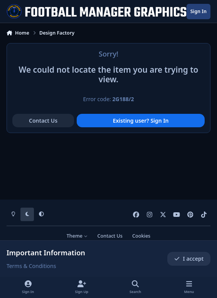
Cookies (141, 236)
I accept (189, 258)
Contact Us (43, 120)
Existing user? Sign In (141, 120)
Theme (77, 236)
